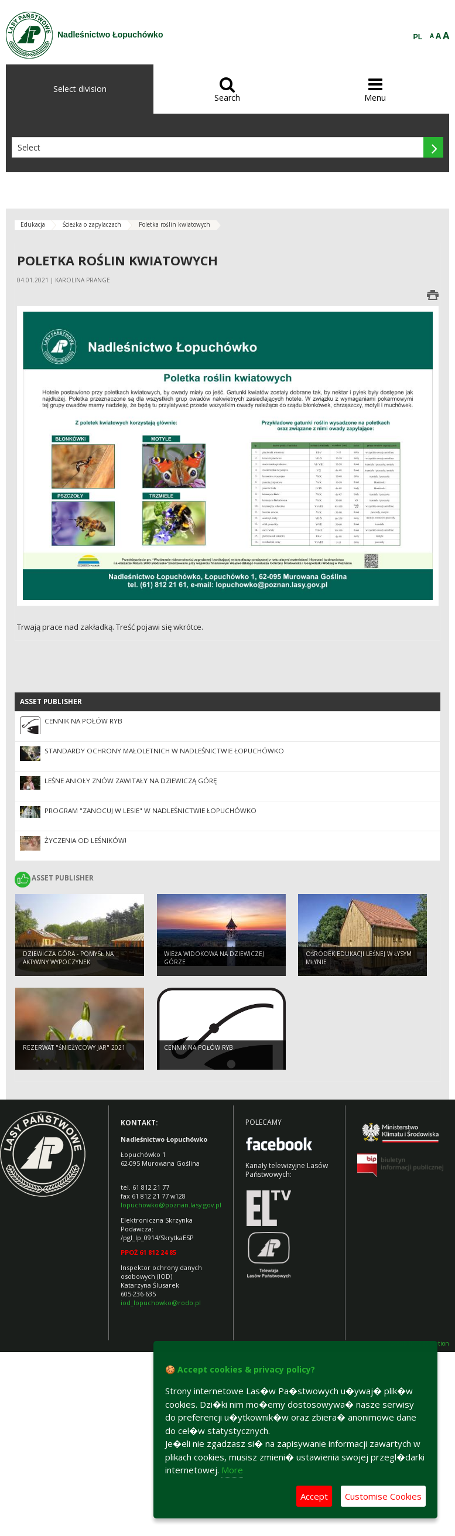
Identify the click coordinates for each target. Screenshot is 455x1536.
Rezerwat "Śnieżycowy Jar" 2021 (74, 1047)
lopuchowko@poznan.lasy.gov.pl (171, 1204)
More (232, 1470)
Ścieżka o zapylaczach (92, 224)
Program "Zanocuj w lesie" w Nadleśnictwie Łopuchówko (150, 810)
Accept (314, 1496)
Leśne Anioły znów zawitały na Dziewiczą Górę (131, 780)
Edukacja (32, 224)
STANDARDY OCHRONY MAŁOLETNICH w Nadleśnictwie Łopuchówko (164, 750)
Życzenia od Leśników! (85, 840)
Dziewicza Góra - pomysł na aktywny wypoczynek (68, 958)
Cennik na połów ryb (83, 720)
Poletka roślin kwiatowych (174, 224)
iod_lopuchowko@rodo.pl (161, 1302)
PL (418, 37)
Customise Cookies (383, 1496)
